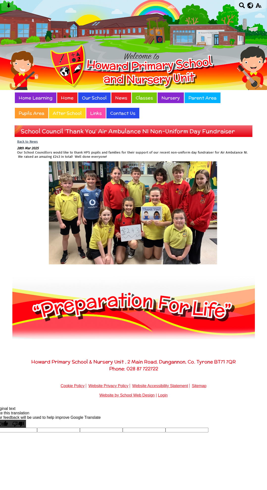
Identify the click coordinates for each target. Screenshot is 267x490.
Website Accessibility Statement (160, 386)
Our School (94, 98)
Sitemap (199, 386)
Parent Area (202, 98)
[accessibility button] (258, 7)
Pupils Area (31, 113)
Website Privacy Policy (108, 386)
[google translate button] (250, 5)
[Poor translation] (18, 424)
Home (67, 98)
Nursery (170, 98)
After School (67, 113)
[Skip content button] (8, 7)
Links (96, 113)
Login (163, 395)
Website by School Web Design (127, 395)
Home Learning (35, 98)
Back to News (27, 141)
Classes (144, 98)
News (121, 98)
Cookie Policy (73, 386)
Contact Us (122, 113)
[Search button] (241, 7)
